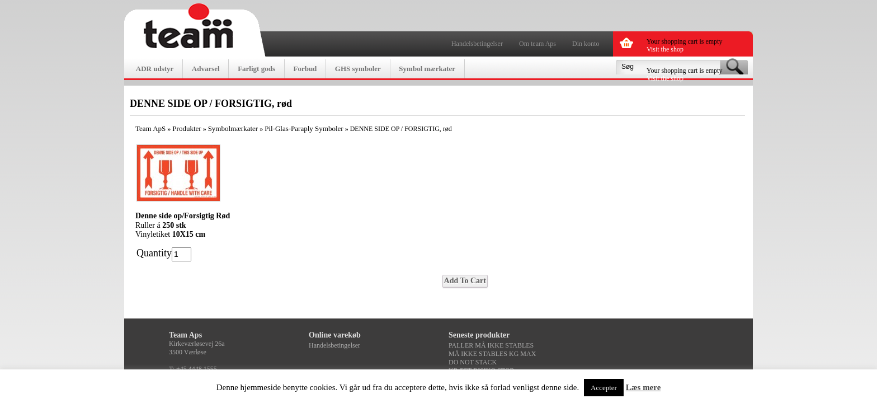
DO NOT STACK (473, 362)
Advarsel (206, 68)
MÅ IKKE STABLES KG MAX (492, 354)
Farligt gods (256, 68)
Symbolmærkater (233, 128)
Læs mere (643, 387)
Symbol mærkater (427, 68)
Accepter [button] (604, 387)
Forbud (305, 68)
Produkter (186, 128)
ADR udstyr (155, 68)
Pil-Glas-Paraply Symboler (304, 128)
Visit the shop (665, 49)
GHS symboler (358, 68)
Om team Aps (537, 44)
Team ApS (150, 128)
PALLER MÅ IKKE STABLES (491, 345)
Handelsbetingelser (477, 44)
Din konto (585, 44)
